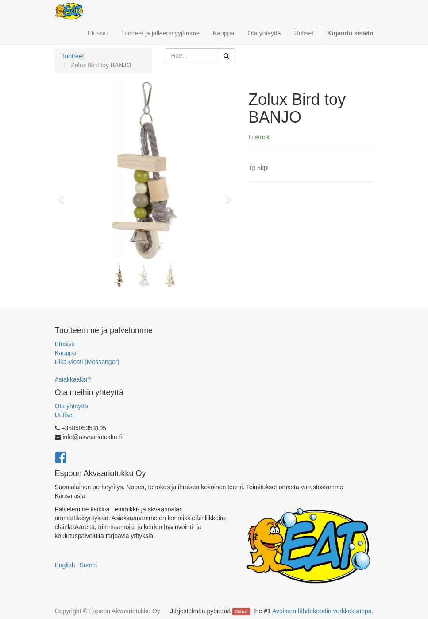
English (65, 565)
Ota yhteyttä (71, 406)
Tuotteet (73, 56)
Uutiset (64, 414)
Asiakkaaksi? (73, 379)
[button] (63, 195)
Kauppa (65, 352)
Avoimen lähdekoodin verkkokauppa (322, 611)
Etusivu (65, 344)
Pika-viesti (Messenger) (87, 361)
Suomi (88, 565)
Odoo (241, 611)
